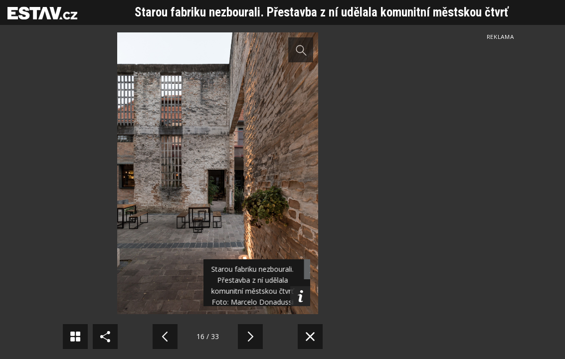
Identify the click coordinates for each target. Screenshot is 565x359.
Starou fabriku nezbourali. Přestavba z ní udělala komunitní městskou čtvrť (321, 12)
